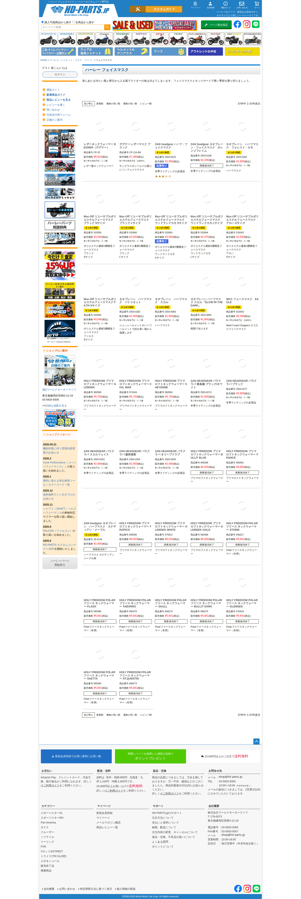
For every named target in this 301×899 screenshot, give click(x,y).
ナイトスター (85, 39)
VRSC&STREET (234, 39)
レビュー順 (146, 103)
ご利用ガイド (51, 785)
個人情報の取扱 (126, 888)
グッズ (169, 51)
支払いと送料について (165, 822)
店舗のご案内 (54, 119)
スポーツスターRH (52, 817)
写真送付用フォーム (58, 114)
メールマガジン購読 (108, 822)
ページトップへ (256, 741)
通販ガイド (53, 89)
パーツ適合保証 (216, 24)
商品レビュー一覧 (107, 827)
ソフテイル (141, 39)
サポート (158, 806)
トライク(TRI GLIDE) (178, 39)
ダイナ (160, 39)
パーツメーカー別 (242, 51)
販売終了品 (47, 865)
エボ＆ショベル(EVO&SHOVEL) (252, 39)
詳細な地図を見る (56, 405)
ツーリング (122, 39)
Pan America (197, 39)
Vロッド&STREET (52, 851)
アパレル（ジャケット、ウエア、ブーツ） (71, 60)
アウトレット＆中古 (205, 51)
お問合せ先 (215, 770)
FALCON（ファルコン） (58, 530)
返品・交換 (159, 770)
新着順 (99, 103)
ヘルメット (132, 51)
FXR (43, 846)
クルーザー (47, 832)
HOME (43, 60)
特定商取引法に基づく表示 (96, 888)
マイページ (104, 806)
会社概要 (213, 806)
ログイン (60, 74)
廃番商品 (46, 870)
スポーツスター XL (48, 39)
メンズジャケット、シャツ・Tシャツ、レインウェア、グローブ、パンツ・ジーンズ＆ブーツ (95, 51)
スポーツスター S (67, 39)
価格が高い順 (113, 103)
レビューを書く (55, 104)
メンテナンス (58, 51)
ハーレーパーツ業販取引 (59, 562)
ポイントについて (163, 846)
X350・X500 (215, 39)
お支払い (46, 770)
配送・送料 (104, 770)
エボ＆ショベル (50, 860)
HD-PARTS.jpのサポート (167, 812)
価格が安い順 (130, 103)
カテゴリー (48, 806)
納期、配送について (164, 827)
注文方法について (163, 817)
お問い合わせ (67, 888)
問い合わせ (53, 109)
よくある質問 (160, 841)
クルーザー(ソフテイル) (104, 39)
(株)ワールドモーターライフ (59, 389)
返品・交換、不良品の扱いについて (173, 836)
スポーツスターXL (52, 812)
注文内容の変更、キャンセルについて (175, 832)
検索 (107, 27)
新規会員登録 (104, 812)
